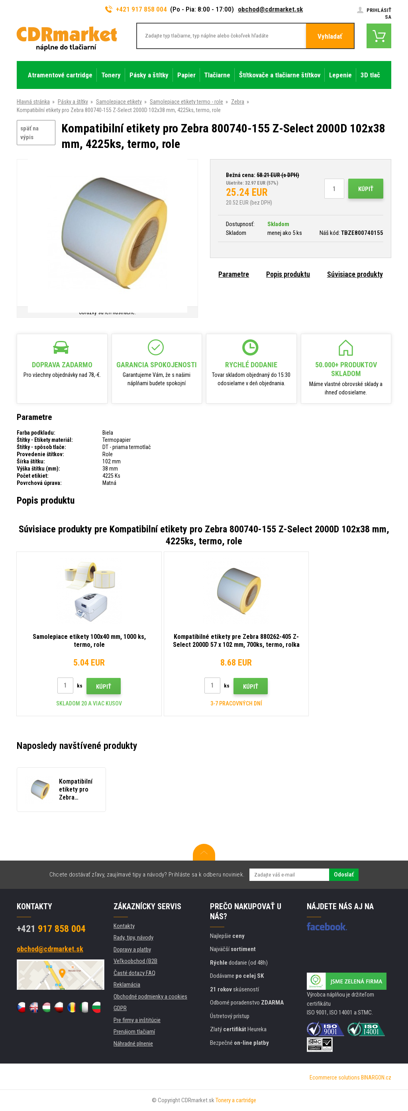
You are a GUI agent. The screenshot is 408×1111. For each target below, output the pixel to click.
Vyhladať (330, 36)
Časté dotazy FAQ (134, 973)
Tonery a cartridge (236, 1100)
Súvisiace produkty (355, 274)
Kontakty (124, 926)
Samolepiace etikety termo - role (186, 101)
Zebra (237, 101)
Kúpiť (365, 189)
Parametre (233, 274)
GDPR (120, 1008)
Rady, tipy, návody (133, 937)
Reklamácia (127, 984)
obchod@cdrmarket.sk (270, 9)
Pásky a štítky (73, 101)
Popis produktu (288, 274)
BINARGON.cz (376, 1077)
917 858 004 (51, 928)
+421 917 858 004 (136, 9)
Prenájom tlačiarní (134, 1031)
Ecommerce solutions (335, 1077)
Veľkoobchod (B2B (135, 961)
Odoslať (344, 874)
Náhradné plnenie (133, 1043)
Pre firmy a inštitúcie (137, 1020)
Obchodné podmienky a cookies (150, 996)
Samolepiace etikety (119, 101)
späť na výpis (29, 133)
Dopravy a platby (132, 949)
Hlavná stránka (33, 101)
